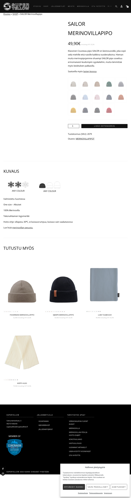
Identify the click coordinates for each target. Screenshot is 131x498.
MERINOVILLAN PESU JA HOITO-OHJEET (78, 457)
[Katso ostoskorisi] (127, 6)
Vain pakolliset (98, 487)
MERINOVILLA (83, 6)
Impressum (108, 493)
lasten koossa (89, 71)
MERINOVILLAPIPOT (85, 138)
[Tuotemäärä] (73, 126)
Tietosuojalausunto (96, 493)
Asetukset (119, 487)
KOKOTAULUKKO (75, 463)
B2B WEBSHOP (44, 449)
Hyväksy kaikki (74, 487)
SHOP (46, 6)
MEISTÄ (71, 6)
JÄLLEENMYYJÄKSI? (46, 453)
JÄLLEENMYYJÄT (58, 6)
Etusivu (6, 14)
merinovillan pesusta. (22, 251)
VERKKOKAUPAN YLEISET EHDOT (78, 446)
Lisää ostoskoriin (104, 126)
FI (109, 6)
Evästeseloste (83, 493)
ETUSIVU (37, 6)
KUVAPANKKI (44, 445)
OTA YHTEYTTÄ (98, 6)
